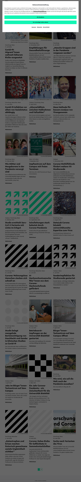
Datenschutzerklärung (39, 11)
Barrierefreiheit (46, 27)
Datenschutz (39, 27)
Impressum (34, 27)
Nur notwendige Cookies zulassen (40, 22)
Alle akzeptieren (40, 17)
